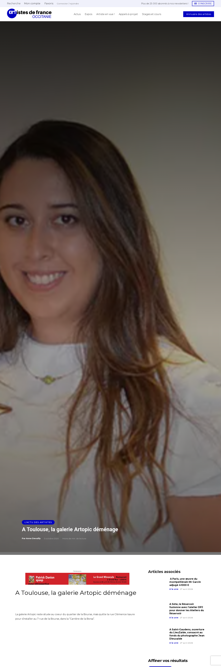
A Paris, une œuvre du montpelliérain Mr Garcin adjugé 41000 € (185, 581)
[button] (14, 3)
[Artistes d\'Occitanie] (29, 13)
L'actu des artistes (38, 522)
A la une (173, 589)
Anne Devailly (33, 538)
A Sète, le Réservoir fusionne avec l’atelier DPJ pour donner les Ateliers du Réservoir (187, 609)
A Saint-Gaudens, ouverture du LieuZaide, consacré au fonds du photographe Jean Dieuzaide (187, 634)
